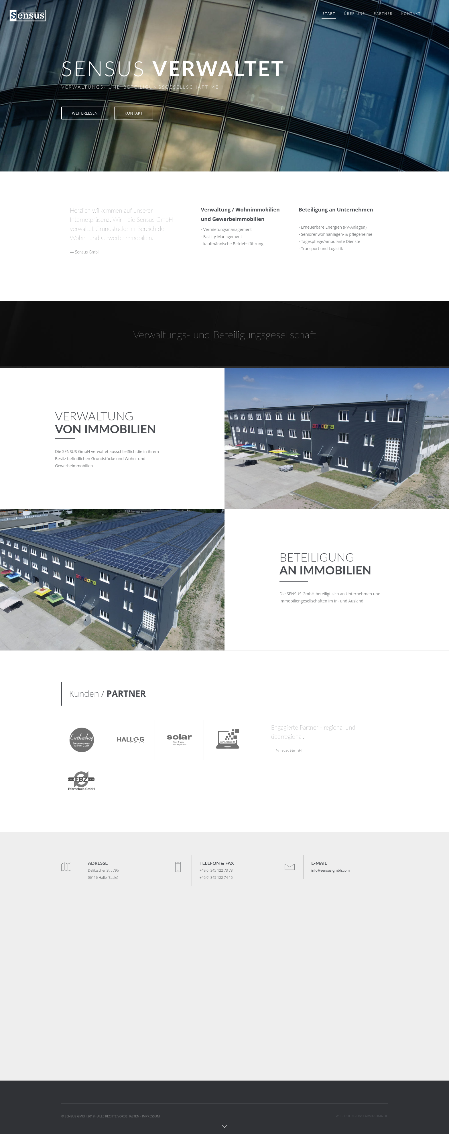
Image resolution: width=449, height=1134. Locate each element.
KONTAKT (134, 113)
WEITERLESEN (85, 113)
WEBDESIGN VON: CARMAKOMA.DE (362, 1116)
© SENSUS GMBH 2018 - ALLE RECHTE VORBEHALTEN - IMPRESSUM (110, 1116)
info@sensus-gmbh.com (330, 870)
